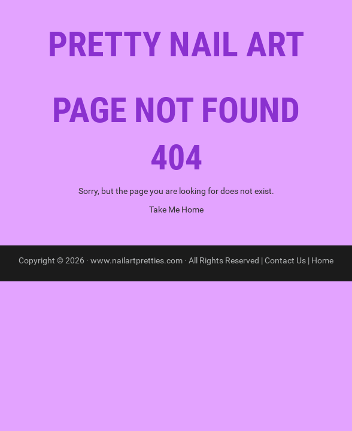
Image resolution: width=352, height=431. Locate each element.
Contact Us (285, 260)
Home (322, 260)
